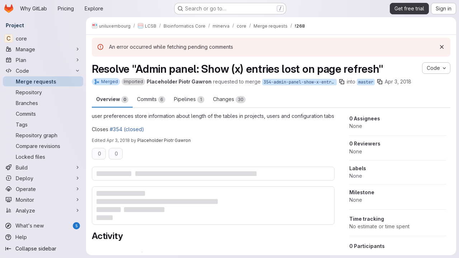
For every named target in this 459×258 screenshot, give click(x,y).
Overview (112, 99)
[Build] (43, 167)
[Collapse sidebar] (43, 249)
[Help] (43, 237)
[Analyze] (43, 210)
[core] (43, 38)
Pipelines (189, 99)
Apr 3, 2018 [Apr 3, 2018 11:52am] (118, 140)
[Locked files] (43, 157)
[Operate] (43, 189)
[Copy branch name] (341, 81)
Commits (151, 99)
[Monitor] (43, 200)
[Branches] (43, 103)
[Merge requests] (43, 81)
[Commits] (43, 114)
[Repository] (43, 92)
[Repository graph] (43, 135)
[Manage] (43, 49)
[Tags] (43, 124)
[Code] (43, 71)
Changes (229, 99)
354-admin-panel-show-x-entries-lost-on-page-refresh (300, 82)
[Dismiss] (441, 47)
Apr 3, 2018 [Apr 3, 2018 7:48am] (398, 81)
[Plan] (43, 60)
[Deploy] (43, 178)
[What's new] (43, 226)
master (365, 82)
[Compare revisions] (43, 146)
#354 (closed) (127, 129)
